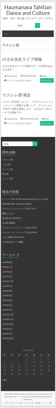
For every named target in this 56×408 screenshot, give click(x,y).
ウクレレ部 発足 (16, 94)
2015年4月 (7, 329)
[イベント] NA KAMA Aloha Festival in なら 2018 (25, 199)
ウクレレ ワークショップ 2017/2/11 (19, 208)
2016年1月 (7, 310)
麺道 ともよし (8, 213)
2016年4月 (7, 305)
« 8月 (4, 380)
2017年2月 (7, 271)
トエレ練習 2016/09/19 (13, 237)
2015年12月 (8, 314)
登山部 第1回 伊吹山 (11, 218)
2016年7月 (7, 295)
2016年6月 (7, 300)
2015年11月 (8, 319)
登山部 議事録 (8, 223)
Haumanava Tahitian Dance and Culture (28, 10)
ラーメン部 (7, 169)
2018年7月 (7, 267)
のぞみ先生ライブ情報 (22, 59)
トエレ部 (6, 164)
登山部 (5, 174)
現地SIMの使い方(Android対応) (17, 204)
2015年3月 (7, 333)
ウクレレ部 (7, 159)
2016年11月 (8, 281)
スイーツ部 (7, 178)
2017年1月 (7, 276)
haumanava (12, 76)
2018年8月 (7, 262)
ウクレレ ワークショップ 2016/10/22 (19, 227)
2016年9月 (7, 286)
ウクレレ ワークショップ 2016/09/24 (19, 232)
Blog (44, 76)
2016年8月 (7, 290)
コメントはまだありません (19, 80)
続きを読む (47, 80)
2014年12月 (8, 338)
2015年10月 (8, 324)
